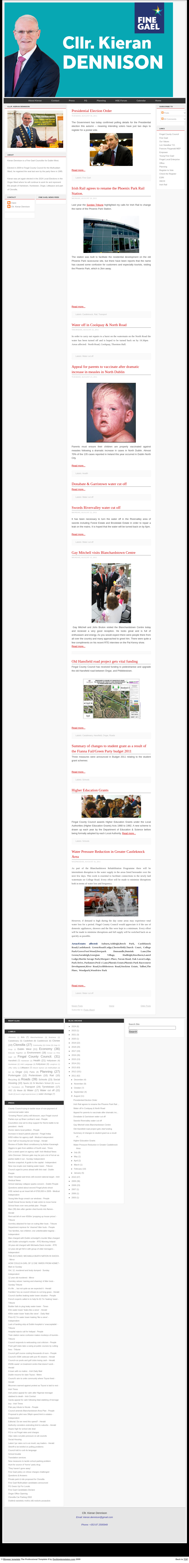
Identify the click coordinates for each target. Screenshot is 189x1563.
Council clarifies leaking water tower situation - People (32, 1295)
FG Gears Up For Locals (19, 1486)
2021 (74, 1034)
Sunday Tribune (95, 204)
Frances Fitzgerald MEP (170, 148)
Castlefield (28, 1041)
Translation (15, 1087)
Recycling (12, 1079)
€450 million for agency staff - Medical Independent (30, 1137)
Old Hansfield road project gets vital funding (105, 661)
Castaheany (87, 735)
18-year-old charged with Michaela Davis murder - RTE (32, 1245)
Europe (50, 1053)
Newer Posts (77, 1006)
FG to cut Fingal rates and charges (23, 1432)
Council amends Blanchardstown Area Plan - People (31, 1411)
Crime (48, 1045)
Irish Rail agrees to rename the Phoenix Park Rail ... (96, 1104)
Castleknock (87, 314)
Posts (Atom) (89, 1010)
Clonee (56, 1040)
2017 (74, 1051)
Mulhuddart (52, 1068)
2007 (74, 1189)
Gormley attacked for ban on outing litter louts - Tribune (32, 1224)
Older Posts (146, 1006)
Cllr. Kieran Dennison (20, 207)
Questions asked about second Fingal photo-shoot (30, 1188)
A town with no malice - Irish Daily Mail (25, 1371)
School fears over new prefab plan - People (27, 1205)
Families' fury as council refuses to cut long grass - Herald (33, 1292)
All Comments (168, 119)
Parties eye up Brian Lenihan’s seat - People (28, 1119)
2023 (74, 1030)
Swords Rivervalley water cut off (96, 507)
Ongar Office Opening (18, 1493)
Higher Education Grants (90, 790)
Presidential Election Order (92, 111)
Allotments (12, 1037)
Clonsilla (19, 1045)
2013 (74, 1067)
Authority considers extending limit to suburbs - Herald (32, 1425)
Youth (10, 1094)
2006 (74, 1193)
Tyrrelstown (48, 1086)
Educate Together (15, 1053)
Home (158, 100)
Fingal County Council (169, 134)
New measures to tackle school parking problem (29, 1461)
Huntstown (12, 1064)
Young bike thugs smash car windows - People (28, 1198)
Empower (163, 152)
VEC (10, 1090)
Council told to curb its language (22, 1450)
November (78, 1084)
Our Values (164, 141)
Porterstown (35, 1075)
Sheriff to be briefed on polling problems (25, 1447)
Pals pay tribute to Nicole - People (23, 1407)
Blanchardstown (36, 1037)
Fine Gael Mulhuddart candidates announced (28, 1483)
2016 (74, 1055)
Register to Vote (166, 170)
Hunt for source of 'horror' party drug (24, 1465)
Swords (57, 1083)
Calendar (141, 100)
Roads (112, 735)
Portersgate (14, 1075)
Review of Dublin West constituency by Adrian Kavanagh (33, 1144)
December (78, 1079)
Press (72, 100)
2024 (74, 1026)
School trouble (14, 1454)
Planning (101, 100)
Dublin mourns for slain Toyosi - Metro (25, 1375)
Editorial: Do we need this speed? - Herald (27, 1421)
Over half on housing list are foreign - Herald (27, 1141)
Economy (45, 1049)
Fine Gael (86, 178)
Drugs (10, 1049)
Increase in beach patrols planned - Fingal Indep (29, 1134)
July (75, 1152)
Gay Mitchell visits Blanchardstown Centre (104, 552)
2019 (74, 1043)
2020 (74, 1039)
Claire (13, 203)
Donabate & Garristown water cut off (99, 484)
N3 (9, 1072)
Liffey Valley (12, 1068)
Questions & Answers (17, 1475)
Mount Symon (38, 1068)
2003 (74, 1197)
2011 (74, 1076)
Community (37, 1045)
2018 (74, 1047)
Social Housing (15, 1439)
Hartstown (25, 1061)
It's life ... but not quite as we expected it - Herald (29, 1288)
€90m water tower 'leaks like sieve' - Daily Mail (28, 1314)
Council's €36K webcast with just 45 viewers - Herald (31, 1357)
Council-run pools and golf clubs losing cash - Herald (31, 1360)
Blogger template (11, 1559)
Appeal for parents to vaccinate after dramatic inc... (95, 1112)
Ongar (105, 735)
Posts (165, 113)
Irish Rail (163, 184)
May (76, 1156)
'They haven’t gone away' (19, 1468)
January (77, 1173)
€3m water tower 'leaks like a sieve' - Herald (27, 1310)
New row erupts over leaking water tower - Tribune (30, 1166)
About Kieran (35, 100)
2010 (74, 1177)
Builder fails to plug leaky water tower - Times (28, 1306)
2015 (74, 1059)
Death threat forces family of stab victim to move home (32, 1202)
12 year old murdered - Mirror (21, 1277)
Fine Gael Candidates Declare (21, 1490)
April (76, 1160)
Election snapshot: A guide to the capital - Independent (32, 1162)
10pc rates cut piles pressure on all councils (27, 1436)
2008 (74, 1185)
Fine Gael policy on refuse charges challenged (28, 1472)
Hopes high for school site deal (22, 1429)
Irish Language (26, 1064)
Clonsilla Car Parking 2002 (20, 1497)
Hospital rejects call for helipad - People (25, 1331)
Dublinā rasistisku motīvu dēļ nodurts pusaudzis (29, 1501)
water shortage (45, 1094)
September (79, 1092)
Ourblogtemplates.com (64, 1559)
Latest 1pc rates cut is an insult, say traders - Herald (31, 1443)
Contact (55, 100)
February (78, 1169)
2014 (74, 1063)
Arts (23, 1037)
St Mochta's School (42, 1083)
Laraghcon (53, 1064)
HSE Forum (121, 100)
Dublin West (24, 1049)
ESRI (161, 177)
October (77, 1088)
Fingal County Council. (35, 1056)
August (77, 1096)
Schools (85, 780)
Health (85, 473)
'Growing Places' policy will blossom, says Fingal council (33, 1115)
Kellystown (41, 1064)
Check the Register (167, 174)
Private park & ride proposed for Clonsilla (26, 1479)
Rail (95, 314)
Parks (32, 1072)
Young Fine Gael (166, 156)
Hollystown (51, 1060)
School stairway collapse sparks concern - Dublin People (33, 1184)
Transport (102, 314)
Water (30, 1090)
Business (52, 1037)
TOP (186, 1559)
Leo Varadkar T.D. (167, 145)
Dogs (55, 1045)
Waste (19, 1090)
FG (85, 100)
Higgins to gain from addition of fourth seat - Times (30, 1148)
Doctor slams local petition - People (24, 1130)
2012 (74, 1071)
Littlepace (24, 1068)
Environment (34, 1052)
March (77, 1165)
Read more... (78, 170)
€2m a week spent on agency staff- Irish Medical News (32, 1152)
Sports (26, 1083)
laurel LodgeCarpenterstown (26, 1094)
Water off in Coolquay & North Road (99, 325)
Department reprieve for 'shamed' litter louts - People (31, 1227)
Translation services (17, 1457)
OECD (162, 181)
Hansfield (98, 735)
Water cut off (87, 356)
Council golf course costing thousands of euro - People (32, 1353)
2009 (74, 1181)
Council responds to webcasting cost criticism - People (32, 1342)
